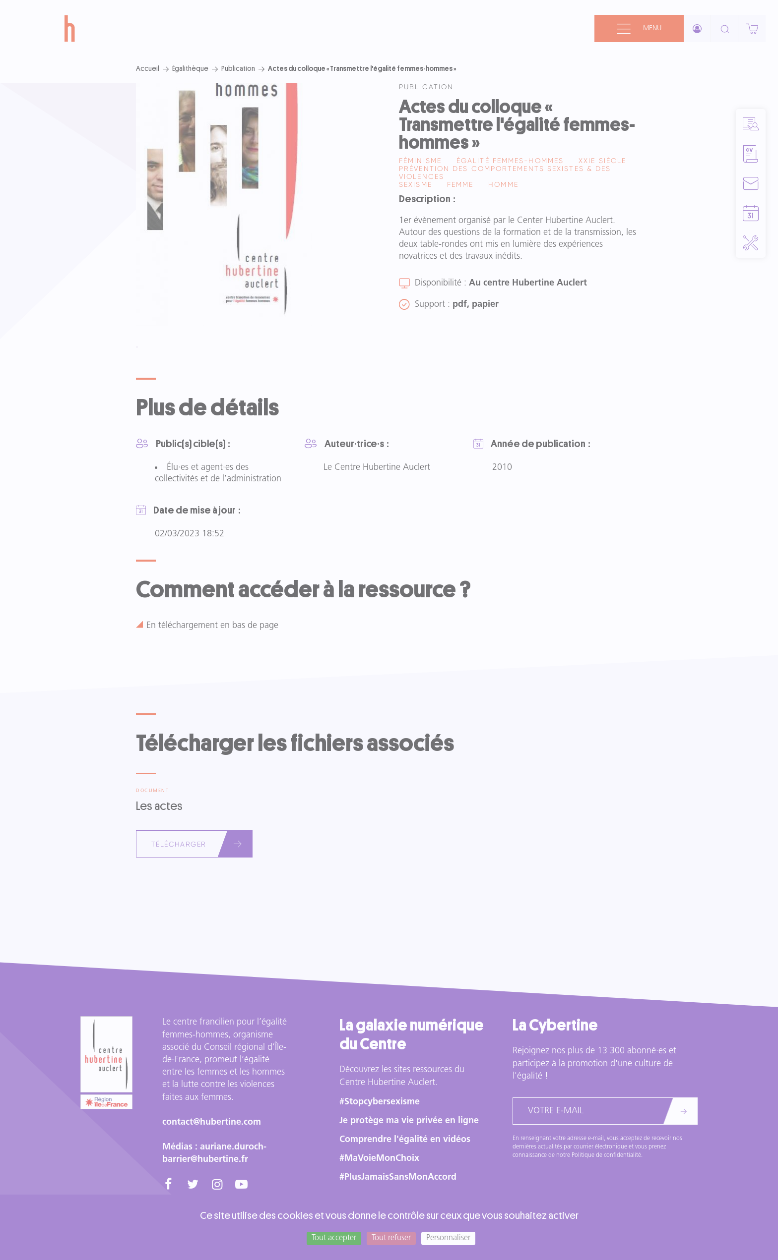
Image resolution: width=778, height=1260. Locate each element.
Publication (238, 68)
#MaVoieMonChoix (379, 1158)
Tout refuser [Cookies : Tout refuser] (391, 1238)
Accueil (147, 68)
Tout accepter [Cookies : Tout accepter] (334, 1238)
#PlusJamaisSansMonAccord (397, 1177)
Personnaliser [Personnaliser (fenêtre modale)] (448, 1238)
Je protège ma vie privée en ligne (409, 1121)
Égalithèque (190, 68)
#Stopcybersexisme (379, 1102)
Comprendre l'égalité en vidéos (404, 1140)
